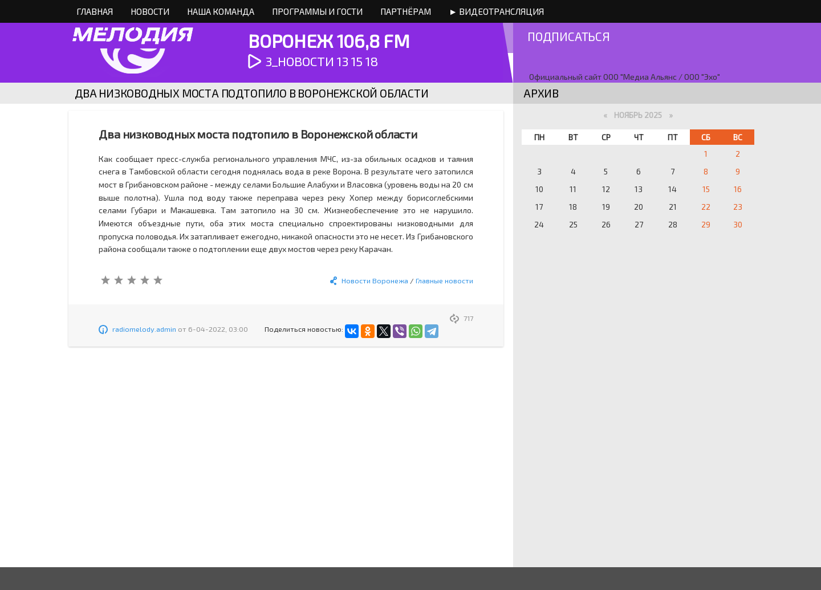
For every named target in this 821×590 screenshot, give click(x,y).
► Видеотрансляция (496, 11)
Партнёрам (405, 11)
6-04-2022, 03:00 (218, 328)
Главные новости (444, 280)
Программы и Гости (317, 11)
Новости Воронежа (375, 280)
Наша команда (220, 11)
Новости (150, 11)
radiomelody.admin (144, 328)
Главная (94, 11)
